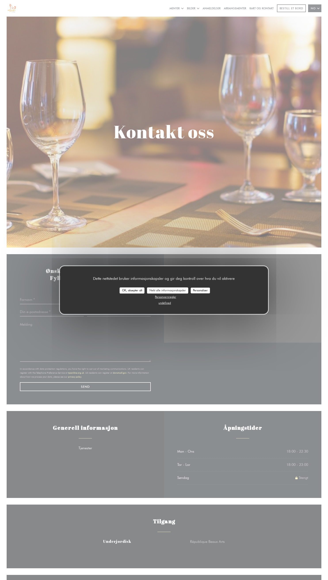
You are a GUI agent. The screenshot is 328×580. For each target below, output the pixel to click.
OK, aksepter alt (132, 290)
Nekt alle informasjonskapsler (167, 290)
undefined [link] (164, 303)
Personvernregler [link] (165, 297)
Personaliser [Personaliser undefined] (200, 290)
